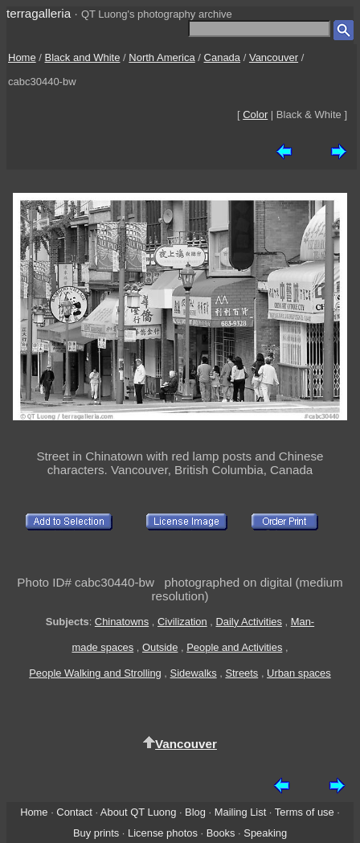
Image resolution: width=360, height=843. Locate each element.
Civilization (182, 622)
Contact (74, 812)
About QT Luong (138, 812)
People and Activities (234, 647)
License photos (163, 833)
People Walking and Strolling (95, 673)
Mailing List (241, 812)
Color (255, 114)
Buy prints (96, 833)
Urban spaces (299, 673)
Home (22, 57)
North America (161, 57)
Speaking (265, 833)
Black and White (83, 57)
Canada (222, 57)
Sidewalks (193, 673)
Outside (160, 647)
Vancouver (273, 57)
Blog (195, 812)
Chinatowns (122, 622)
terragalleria (38, 13)
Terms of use (304, 812)
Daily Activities (248, 622)
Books (221, 833)
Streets (241, 673)
